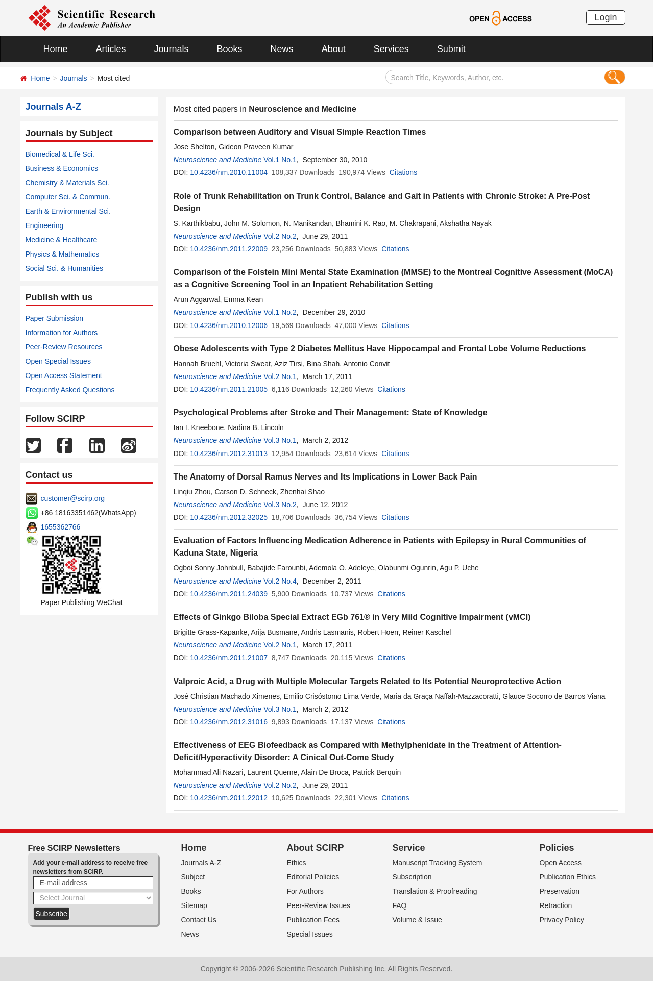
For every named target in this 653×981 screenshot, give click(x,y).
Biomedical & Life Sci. (60, 154)
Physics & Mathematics (63, 254)
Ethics (296, 863)
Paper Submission (55, 318)
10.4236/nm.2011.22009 (229, 249)
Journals (171, 49)
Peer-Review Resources (64, 347)
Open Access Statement (64, 375)
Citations (403, 172)
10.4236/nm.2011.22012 (229, 798)
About (334, 49)
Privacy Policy (562, 920)
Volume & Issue (417, 920)
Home (55, 49)
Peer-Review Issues (319, 905)
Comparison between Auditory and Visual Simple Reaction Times (300, 132)
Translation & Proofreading (435, 891)
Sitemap (194, 905)
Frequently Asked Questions (70, 390)
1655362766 (61, 527)
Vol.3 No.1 (280, 440)
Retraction (556, 905)
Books (230, 49)
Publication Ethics (568, 877)
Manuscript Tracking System (437, 863)
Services (391, 49)
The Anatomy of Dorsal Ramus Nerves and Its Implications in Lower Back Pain (325, 476)
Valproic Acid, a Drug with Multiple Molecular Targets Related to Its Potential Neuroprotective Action (368, 681)
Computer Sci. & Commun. (68, 197)
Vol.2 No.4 (280, 581)
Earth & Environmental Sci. (68, 211)
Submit (451, 49)
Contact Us (198, 920)
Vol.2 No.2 (280, 236)
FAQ (400, 905)
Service (409, 848)
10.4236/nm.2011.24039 (229, 594)
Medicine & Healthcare (62, 240)
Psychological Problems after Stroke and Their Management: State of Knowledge (331, 412)
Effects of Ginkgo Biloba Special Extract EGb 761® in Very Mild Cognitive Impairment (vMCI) (352, 617)
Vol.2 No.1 (280, 376)
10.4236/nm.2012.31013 (229, 453)
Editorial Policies (313, 877)
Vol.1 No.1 (280, 160)
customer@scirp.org (73, 498)
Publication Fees (313, 920)
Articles (111, 49)
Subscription (412, 877)
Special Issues (310, 934)
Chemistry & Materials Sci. (67, 183)
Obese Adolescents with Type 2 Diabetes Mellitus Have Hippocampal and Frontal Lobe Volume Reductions (380, 348)
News (282, 49)
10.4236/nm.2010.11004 (229, 172)
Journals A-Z (201, 863)
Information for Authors (62, 333)
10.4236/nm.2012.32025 (229, 517)
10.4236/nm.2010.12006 (229, 325)
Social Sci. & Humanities (65, 268)
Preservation (560, 891)
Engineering (45, 225)
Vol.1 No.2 (280, 312)
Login (605, 17)
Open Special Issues (58, 361)
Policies (557, 848)
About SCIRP (315, 848)
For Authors (305, 891)
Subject (193, 877)
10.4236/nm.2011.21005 (229, 389)
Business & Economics (62, 168)
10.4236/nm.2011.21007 (229, 657)
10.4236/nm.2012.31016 (229, 722)
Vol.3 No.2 (280, 504)
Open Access (561, 863)
